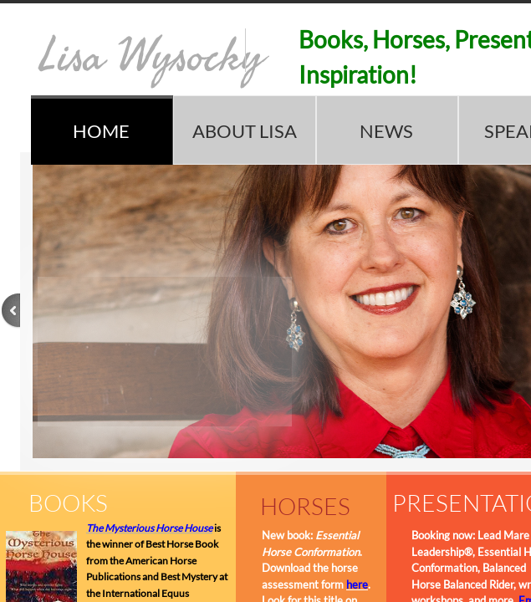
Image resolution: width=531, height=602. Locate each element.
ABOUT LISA (244, 131)
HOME (101, 131)
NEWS (386, 131)
